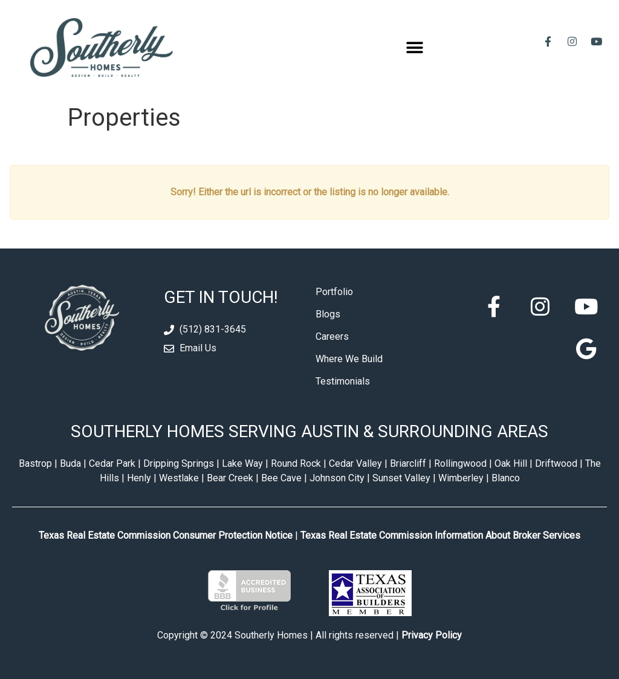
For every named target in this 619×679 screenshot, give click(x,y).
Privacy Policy (431, 635)
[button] (415, 47)
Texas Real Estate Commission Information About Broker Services (440, 535)
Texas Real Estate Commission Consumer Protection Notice (166, 535)
